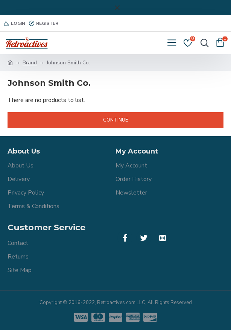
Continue (115, 120)
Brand (30, 62)
